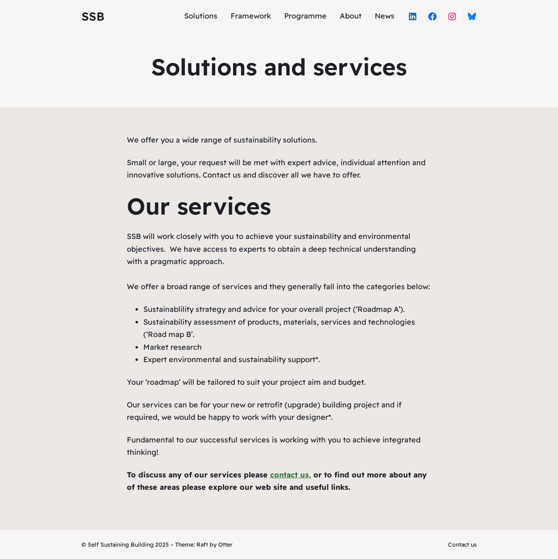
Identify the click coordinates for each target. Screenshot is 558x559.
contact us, (290, 474)
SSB (93, 16)
